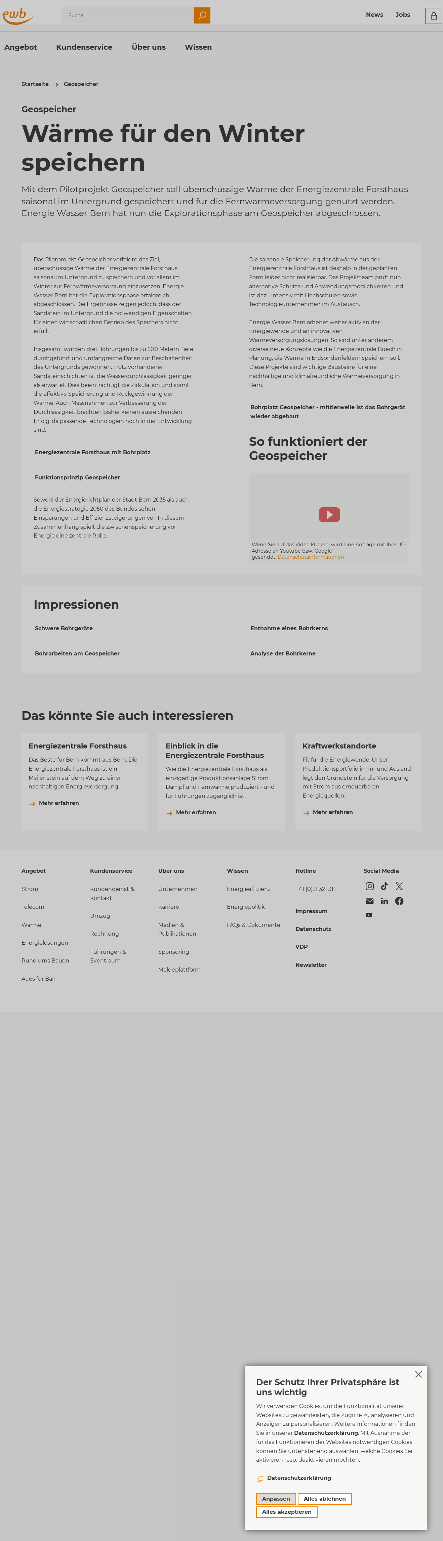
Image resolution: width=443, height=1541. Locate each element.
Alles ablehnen (325, 1499)
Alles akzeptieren (287, 1512)
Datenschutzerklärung (326, 1433)
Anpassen (276, 1499)
